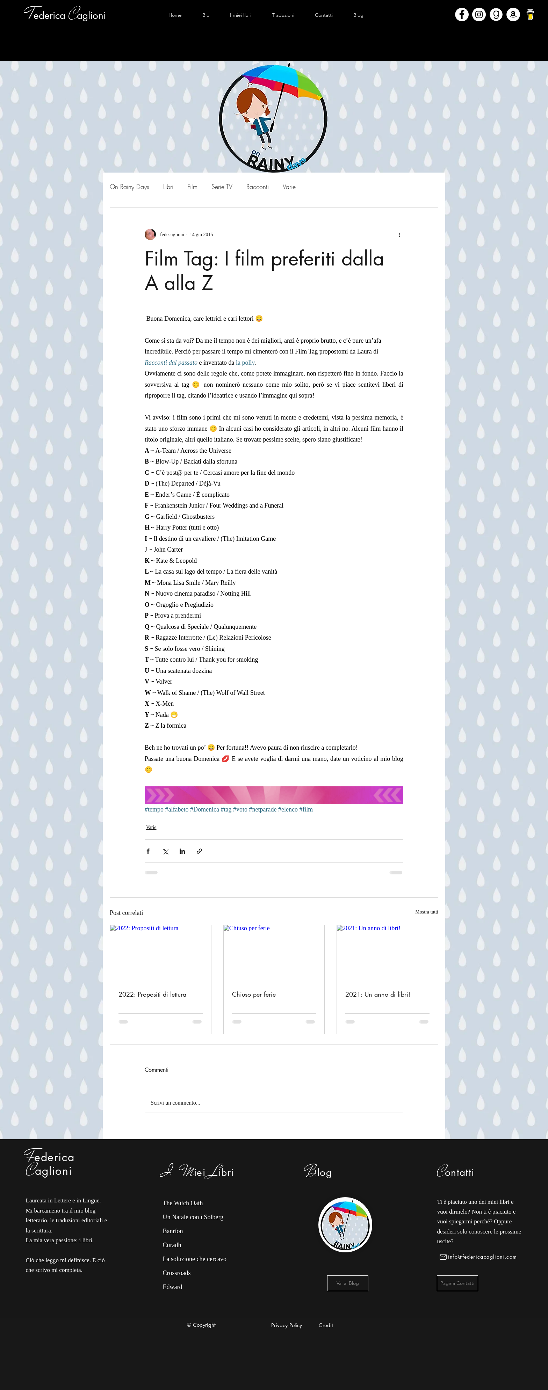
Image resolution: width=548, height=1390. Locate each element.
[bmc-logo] (530, 14)
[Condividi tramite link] (199, 851)
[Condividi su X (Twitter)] (165, 851)
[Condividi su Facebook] (148, 851)
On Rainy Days (129, 186)
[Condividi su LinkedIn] (182, 851)
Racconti (257, 186)
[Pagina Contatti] (457, 1283)
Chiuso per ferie (254, 994)
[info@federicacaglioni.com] (479, 1257)
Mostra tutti (426, 912)
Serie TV (221, 186)
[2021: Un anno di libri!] (387, 953)
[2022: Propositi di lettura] (160, 953)
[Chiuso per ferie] (274, 953)
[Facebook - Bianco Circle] (462, 14)
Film (192, 186)
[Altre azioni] (399, 234)
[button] (240, 15)
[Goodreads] (496, 14)
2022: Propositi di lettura (152, 994)
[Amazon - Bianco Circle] (513, 14)
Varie (289, 186)
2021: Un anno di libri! (377, 994)
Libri (168, 186)
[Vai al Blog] (347, 1283)
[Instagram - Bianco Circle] (479, 14)
